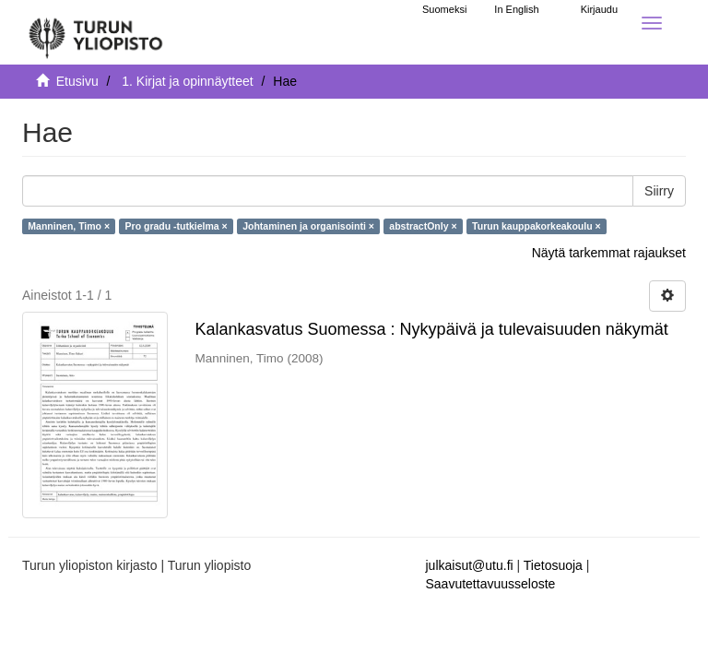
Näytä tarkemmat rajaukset (609, 252)
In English (516, 9)
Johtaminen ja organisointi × (308, 225)
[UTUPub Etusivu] (95, 32)
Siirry (659, 191)
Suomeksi (444, 9)
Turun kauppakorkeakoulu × (536, 225)
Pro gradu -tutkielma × (176, 225)
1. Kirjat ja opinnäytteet (187, 81)
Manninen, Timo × (69, 225)
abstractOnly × (422, 225)
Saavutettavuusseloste (491, 583)
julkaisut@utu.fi (469, 565)
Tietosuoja (553, 565)
